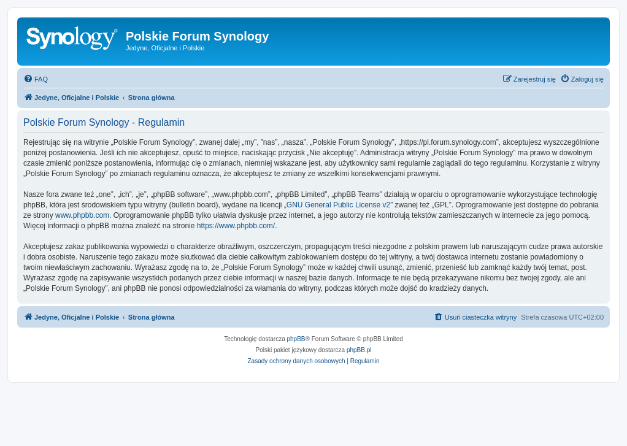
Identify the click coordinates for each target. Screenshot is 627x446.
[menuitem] (35, 79)
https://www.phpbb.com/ (236, 225)
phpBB (296, 339)
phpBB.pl (359, 350)
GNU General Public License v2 (338, 205)
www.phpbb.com (82, 215)
